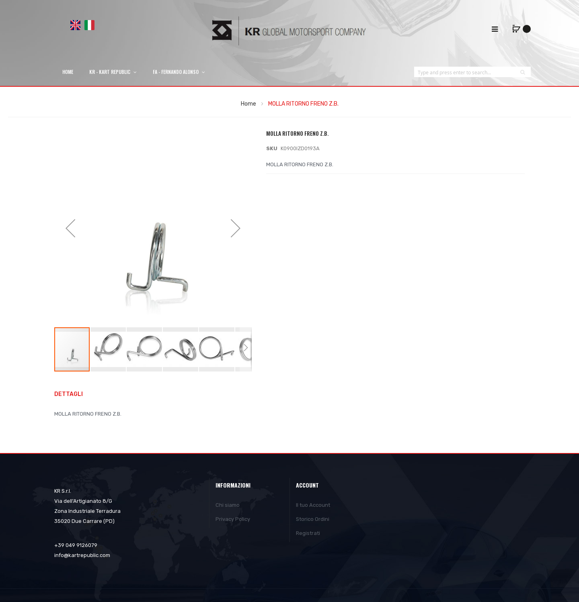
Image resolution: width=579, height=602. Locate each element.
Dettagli (68, 394)
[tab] (72, 394)
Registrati (308, 533)
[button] (108, 349)
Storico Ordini (312, 519)
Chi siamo (228, 505)
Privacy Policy (233, 519)
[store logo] (289, 30)
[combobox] (464, 72)
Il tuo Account (313, 505)
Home (248, 103)
